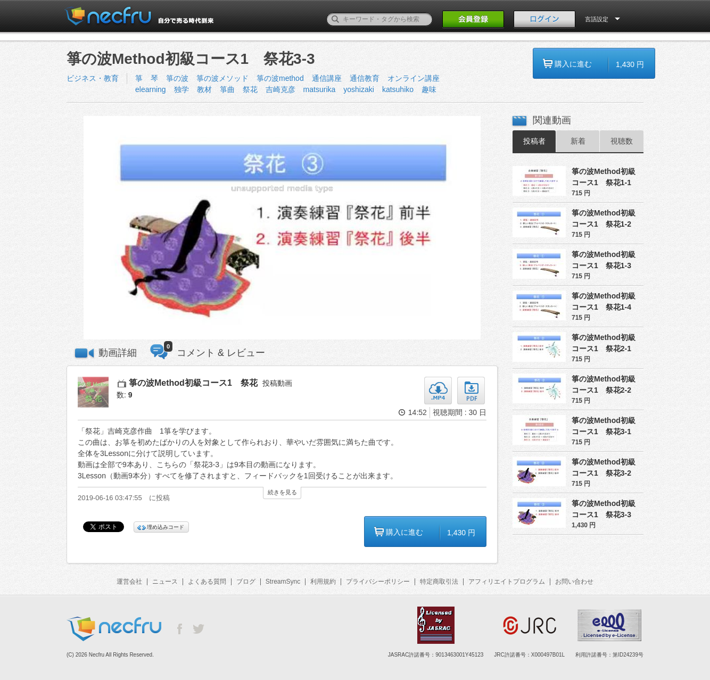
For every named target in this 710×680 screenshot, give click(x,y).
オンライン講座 (413, 78)
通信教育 (364, 78)
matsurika (319, 89)
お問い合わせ (574, 581)
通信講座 (327, 78)
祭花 (250, 89)
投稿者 (534, 141)
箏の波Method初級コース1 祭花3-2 (603, 467)
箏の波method (280, 78)
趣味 (429, 89)
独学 (181, 89)
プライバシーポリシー (378, 581)
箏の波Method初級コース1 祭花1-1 (603, 177)
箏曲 (227, 89)
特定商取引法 (439, 581)
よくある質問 (207, 581)
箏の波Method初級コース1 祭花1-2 (603, 218)
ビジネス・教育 (93, 78)
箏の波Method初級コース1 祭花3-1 (603, 426)
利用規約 (323, 581)
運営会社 (129, 581)
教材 (204, 89)
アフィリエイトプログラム (506, 581)
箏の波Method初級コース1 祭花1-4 (603, 301)
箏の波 (177, 78)
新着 (578, 141)
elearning (150, 89)
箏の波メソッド (222, 78)
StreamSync (283, 581)
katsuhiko (398, 89)
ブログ (245, 581)
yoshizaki (358, 89)
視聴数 (621, 141)
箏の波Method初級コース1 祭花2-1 (603, 343)
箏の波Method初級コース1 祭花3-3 (603, 509)
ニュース (165, 581)
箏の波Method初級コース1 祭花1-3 (603, 260)
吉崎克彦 (280, 89)
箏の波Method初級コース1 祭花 (193, 382)
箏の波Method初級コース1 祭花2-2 (603, 384)
